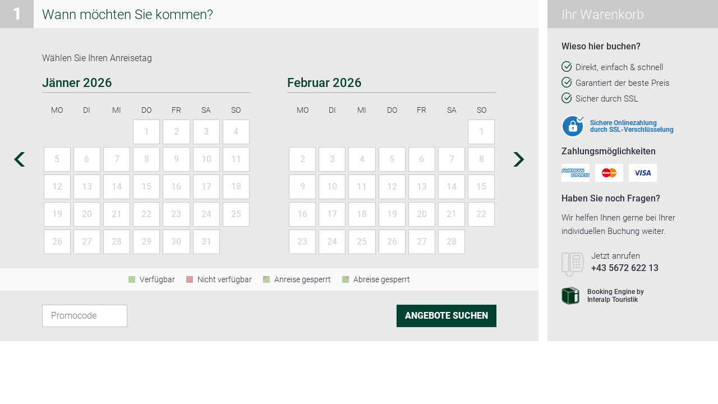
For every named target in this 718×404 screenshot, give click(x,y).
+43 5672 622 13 (625, 268)
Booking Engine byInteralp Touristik (602, 296)
